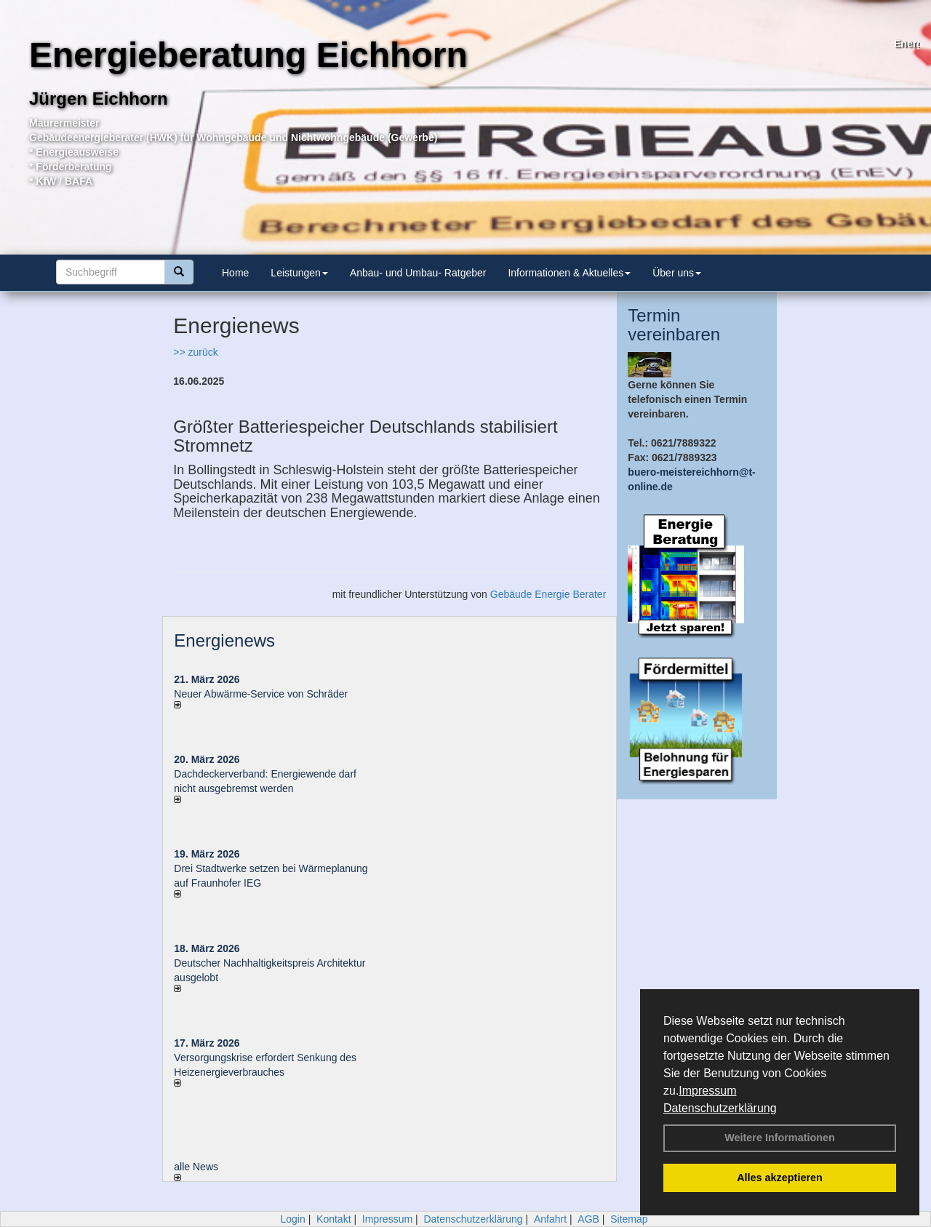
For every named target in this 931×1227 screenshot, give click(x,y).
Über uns (676, 273)
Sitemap (628, 1219)
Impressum (707, 1090)
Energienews (224, 640)
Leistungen (299, 273)
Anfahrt (550, 1219)
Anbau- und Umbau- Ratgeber (418, 273)
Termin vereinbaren (674, 324)
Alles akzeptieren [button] (780, 1177)
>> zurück (195, 352)
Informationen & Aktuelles (569, 273)
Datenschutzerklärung (720, 1108)
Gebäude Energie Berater (548, 594)
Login (292, 1219)
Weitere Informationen (779, 1137)
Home (235, 273)
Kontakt (333, 1219)
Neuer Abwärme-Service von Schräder (261, 694)
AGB (588, 1219)
